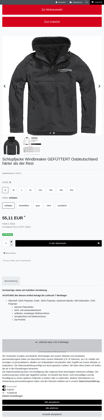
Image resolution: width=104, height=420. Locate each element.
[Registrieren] (76, 2)
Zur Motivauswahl (52, 9)
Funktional (12, 393)
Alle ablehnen (52, 408)
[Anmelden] (60, 2)
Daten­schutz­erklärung (89, 381)
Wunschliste (9, 253)
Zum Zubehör (52, 21)
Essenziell (12, 386)
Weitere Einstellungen (12, 396)
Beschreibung (11, 281)
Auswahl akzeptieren (52, 414)
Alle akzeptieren (52, 402)
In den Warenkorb (74, 243)
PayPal (10, 389)
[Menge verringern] (11, 245)
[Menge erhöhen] (11, 241)
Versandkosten (25, 260)
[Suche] (87, 2)
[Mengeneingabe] (6, 243)
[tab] (11, 281)
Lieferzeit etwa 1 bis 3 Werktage (54, 342)
